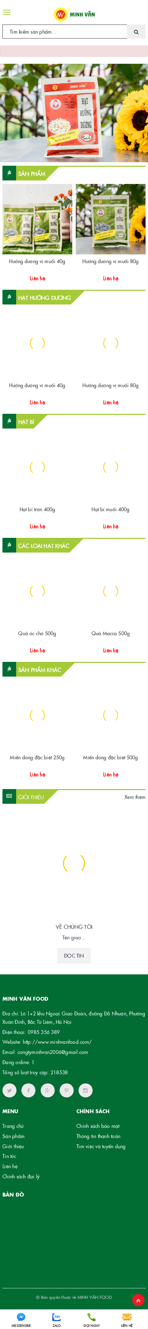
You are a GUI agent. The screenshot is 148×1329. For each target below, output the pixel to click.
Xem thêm (135, 796)
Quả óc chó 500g (37, 633)
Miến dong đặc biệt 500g (110, 757)
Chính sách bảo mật (98, 1125)
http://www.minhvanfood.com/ (57, 1041)
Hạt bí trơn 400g (37, 509)
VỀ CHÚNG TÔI (74, 926)
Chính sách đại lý (21, 1176)
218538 (59, 1072)
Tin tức (9, 1155)
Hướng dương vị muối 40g (37, 261)
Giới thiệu (13, 1146)
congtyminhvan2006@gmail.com (53, 1051)
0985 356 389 (44, 1031)
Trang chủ (12, 1125)
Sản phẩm (13, 1135)
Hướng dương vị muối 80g (110, 261)
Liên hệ (10, 1166)
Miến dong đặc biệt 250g (37, 757)
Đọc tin (74, 955)
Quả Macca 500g (111, 633)
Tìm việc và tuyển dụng (101, 1146)
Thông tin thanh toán (98, 1135)
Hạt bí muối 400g (110, 509)
